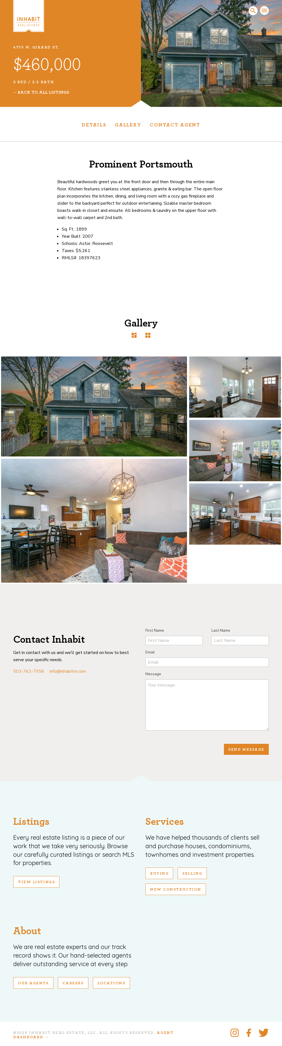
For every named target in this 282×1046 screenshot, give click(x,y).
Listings (31, 822)
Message (153, 674)
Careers (73, 983)
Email (150, 652)
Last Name (221, 630)
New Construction (175, 889)
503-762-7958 (28, 671)
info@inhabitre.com (68, 671)
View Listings (36, 882)
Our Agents (33, 983)
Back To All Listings (43, 92)
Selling (192, 873)
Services (164, 822)
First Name (154, 630)
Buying (159, 873)
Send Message (246, 750)
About (27, 931)
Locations (111, 983)
